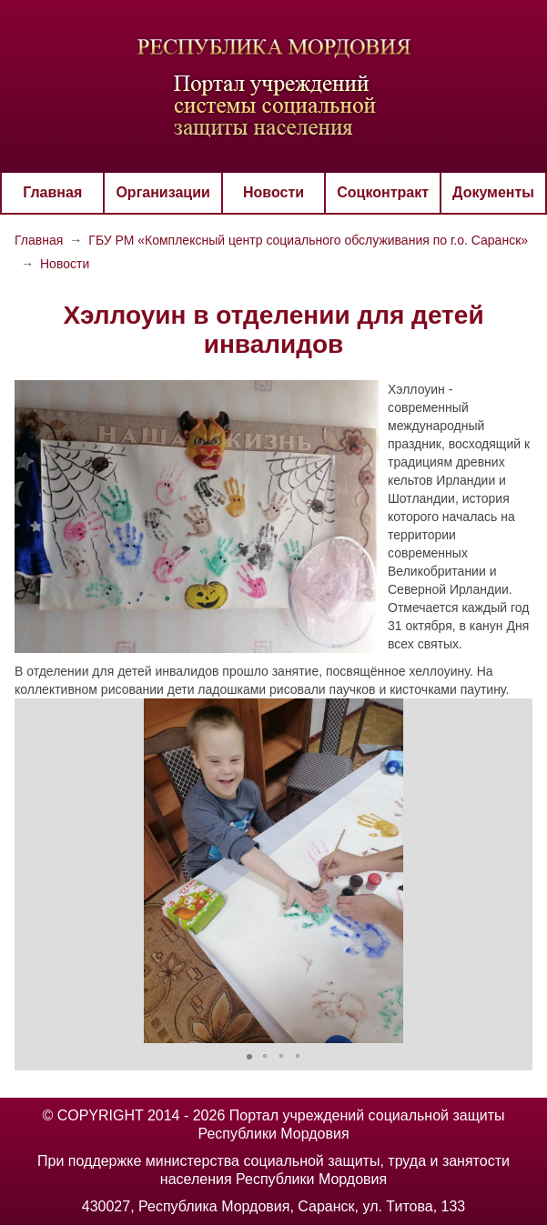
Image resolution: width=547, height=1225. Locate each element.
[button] (31, 871)
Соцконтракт (383, 192)
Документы (493, 192)
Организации (162, 192)
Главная (52, 192)
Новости (273, 192)
